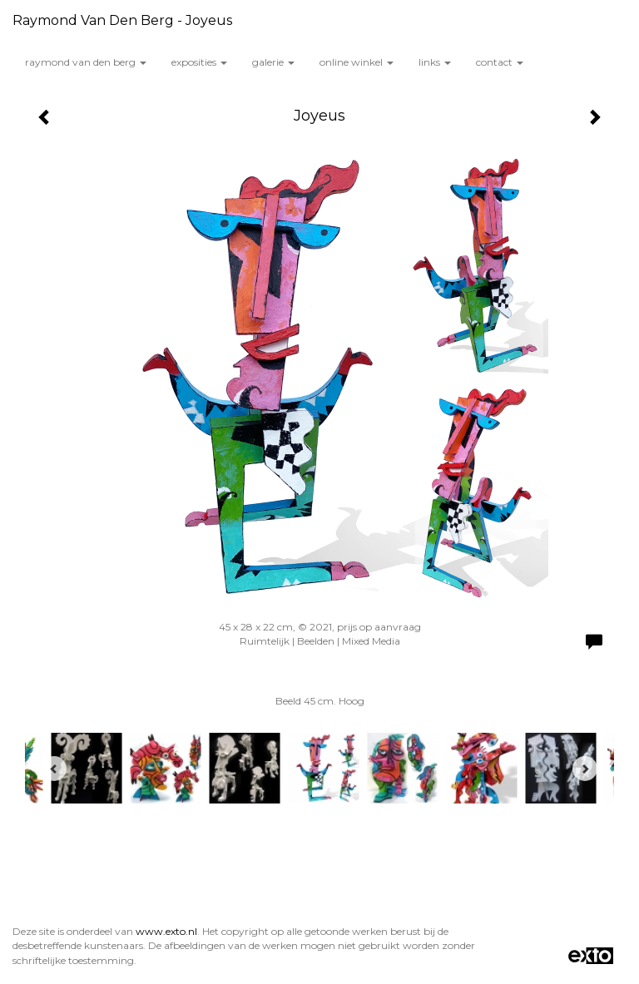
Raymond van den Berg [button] (85, 62)
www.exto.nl (166, 931)
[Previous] (54, 768)
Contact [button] (499, 62)
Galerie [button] (273, 62)
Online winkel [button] (357, 62)
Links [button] (435, 62)
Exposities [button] (199, 62)
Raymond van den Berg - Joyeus (122, 20)
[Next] (584, 768)
